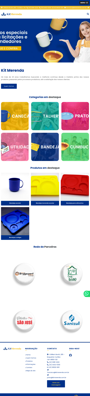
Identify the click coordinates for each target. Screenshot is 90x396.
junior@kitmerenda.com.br (56, 376)
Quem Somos (9, 86)
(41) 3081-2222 (32, 8)
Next (86, 40)
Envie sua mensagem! (55, 384)
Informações (30, 364)
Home (27, 355)
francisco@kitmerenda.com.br (75, 8)
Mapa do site (30, 371)
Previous (3, 40)
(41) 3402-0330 (45, 8)
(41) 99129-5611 (57, 8)
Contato (28, 367)
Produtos (29, 361)
